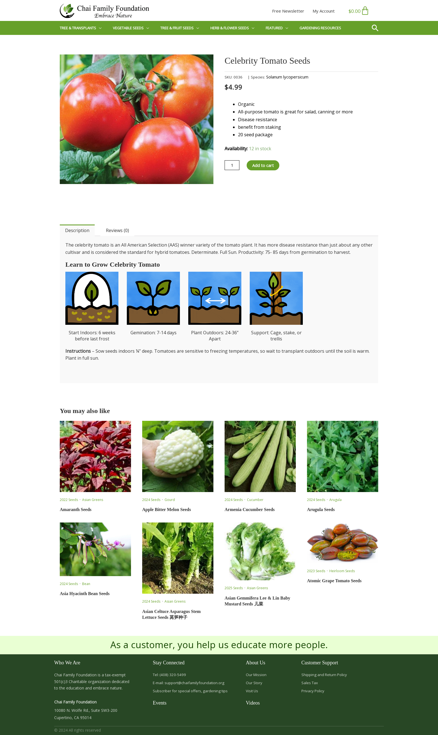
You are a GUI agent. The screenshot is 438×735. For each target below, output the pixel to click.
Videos (253, 704)
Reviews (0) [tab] (117, 230)
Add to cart (265, 166)
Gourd (170, 499)
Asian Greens (92, 499)
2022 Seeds (69, 499)
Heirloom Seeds (342, 571)
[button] (377, 27)
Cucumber (255, 499)
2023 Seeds (316, 571)
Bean (86, 583)
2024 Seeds (151, 499)
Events (159, 704)
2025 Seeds (234, 588)
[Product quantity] (233, 166)
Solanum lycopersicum (287, 77)
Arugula (335, 499)
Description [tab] (77, 230)
